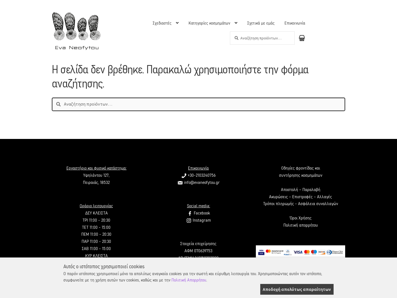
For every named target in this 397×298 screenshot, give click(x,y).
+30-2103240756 (198, 175)
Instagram (198, 220)
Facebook (198, 213)
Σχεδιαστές (162, 23)
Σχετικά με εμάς (261, 23)
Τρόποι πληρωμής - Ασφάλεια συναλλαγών (300, 204)
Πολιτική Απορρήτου (188, 280)
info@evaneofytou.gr (198, 182)
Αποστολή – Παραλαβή (300, 189)
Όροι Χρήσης (300, 218)
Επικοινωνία (295, 23)
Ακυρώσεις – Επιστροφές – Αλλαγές (300, 197)
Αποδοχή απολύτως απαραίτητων (297, 289)
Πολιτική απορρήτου (300, 225)
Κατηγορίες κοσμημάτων (209, 23)
